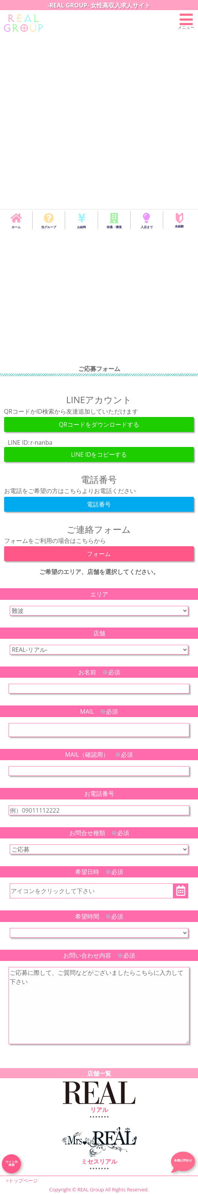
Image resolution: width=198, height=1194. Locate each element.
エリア (99, 594)
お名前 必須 (99, 672)
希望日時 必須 (99, 872)
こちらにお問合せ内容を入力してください (99, 1005)
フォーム (99, 554)
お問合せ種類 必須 (99, 833)
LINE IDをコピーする (99, 454)
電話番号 (99, 504)
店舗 (99, 633)
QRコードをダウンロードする (99, 424)
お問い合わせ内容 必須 (99, 955)
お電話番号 (99, 793)
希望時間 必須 (99, 916)
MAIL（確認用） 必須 (99, 754)
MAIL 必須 (99, 711)
